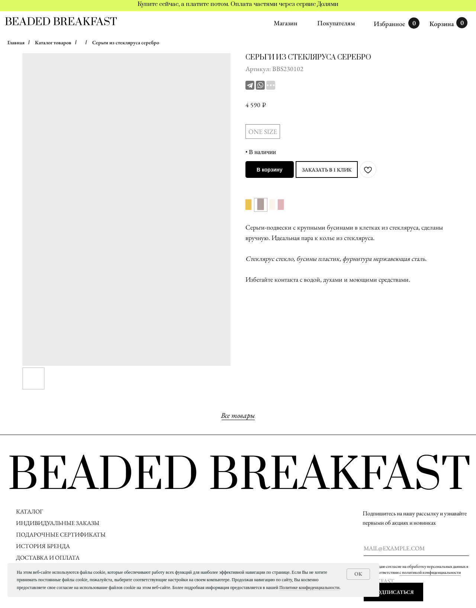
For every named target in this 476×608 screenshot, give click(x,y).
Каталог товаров (53, 42)
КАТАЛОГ (29, 511)
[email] (416, 548)
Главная (16, 42)
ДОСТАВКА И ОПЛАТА (48, 557)
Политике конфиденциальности (309, 587)
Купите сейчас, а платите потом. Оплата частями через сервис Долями (238, 4)
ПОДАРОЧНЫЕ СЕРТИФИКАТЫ (61, 534)
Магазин (286, 23)
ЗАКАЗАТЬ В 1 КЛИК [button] (326, 169)
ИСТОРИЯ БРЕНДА (43, 546)
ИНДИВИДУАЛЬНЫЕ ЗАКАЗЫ (57, 523)
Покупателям (336, 23)
